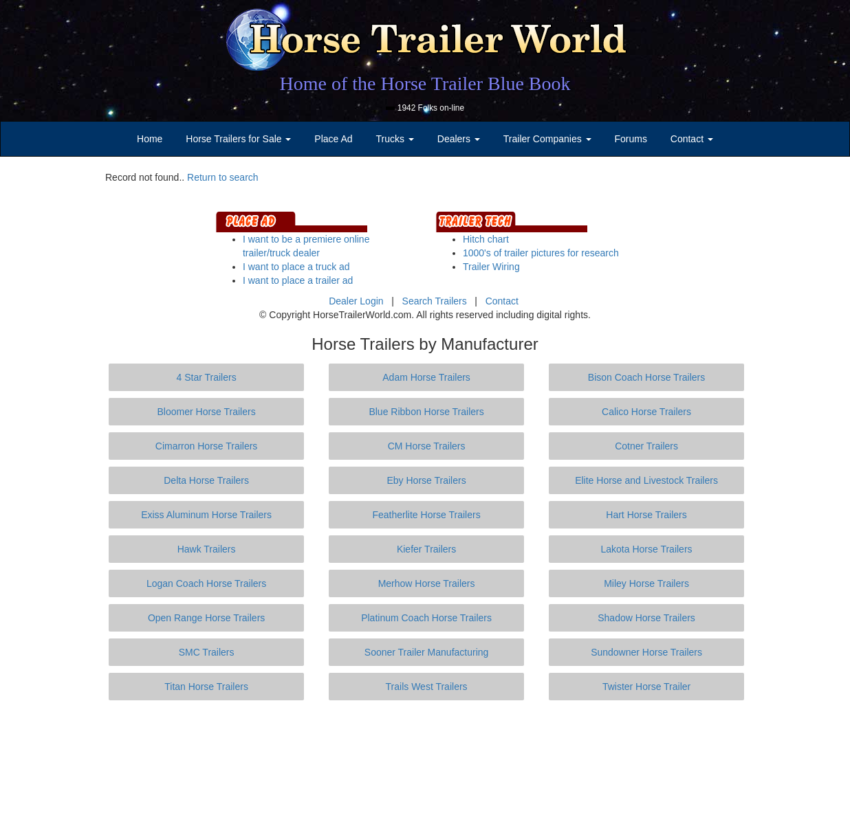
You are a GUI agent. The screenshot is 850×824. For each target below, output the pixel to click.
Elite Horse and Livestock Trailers (646, 480)
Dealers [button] (458, 138)
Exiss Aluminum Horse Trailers (206, 514)
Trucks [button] (395, 138)
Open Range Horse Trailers (206, 617)
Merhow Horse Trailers (426, 583)
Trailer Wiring (491, 266)
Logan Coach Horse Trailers (206, 583)
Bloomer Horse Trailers (206, 411)
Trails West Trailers (427, 686)
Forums (630, 138)
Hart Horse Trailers (646, 514)
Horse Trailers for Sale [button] (238, 138)
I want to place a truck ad (296, 266)
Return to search (223, 177)
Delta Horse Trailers (206, 480)
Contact (502, 301)
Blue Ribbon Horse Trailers (426, 411)
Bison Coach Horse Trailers (646, 377)
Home (149, 138)
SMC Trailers (207, 652)
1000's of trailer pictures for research (541, 252)
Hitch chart (486, 239)
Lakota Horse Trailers (647, 549)
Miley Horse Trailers (646, 583)
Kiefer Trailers (426, 549)
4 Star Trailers (207, 377)
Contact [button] (692, 138)
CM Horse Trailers (427, 446)
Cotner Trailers (646, 446)
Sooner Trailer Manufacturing (426, 652)
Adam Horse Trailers (426, 377)
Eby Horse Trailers (426, 480)
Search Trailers (434, 301)
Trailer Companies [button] (547, 138)
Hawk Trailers (206, 549)
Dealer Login (356, 301)
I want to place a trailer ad (298, 280)
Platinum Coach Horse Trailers (426, 617)
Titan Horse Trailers (206, 686)
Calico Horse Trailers (646, 411)
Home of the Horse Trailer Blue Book (424, 83)
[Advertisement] (425, 762)
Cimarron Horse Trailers (206, 446)
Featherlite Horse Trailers (426, 514)
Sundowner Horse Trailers (646, 652)
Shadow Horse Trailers (646, 617)
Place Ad (333, 138)
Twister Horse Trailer (646, 686)
